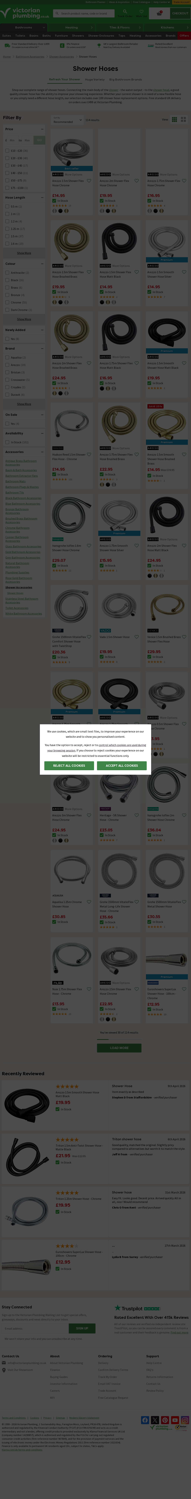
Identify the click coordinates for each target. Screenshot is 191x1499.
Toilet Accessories (16, 608)
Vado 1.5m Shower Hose (115, 637)
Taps (121, 35)
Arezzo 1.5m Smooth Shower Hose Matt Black (162, 365)
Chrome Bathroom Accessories (17, 529)
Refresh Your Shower (64, 79)
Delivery (103, 1363)
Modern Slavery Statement (84, 1417)
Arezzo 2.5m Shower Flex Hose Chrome (115, 991)
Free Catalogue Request (113, 1398)
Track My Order (107, 1377)
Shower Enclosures (101, 35)
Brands (170, 35)
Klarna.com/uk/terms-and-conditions (22, 1449)
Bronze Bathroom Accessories (17, 511)
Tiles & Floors (125, 27)
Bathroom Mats (15, 481)
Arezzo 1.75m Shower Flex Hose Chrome (163, 183)
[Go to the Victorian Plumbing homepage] (25, 13)
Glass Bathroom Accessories (23, 546)
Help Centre (162, 2)
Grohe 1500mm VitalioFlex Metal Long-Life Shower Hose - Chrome (116, 906)
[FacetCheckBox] (7, 150)
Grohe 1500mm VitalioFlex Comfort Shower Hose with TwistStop (69, 641)
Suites (6, 35)
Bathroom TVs (14, 492)
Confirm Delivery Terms (113, 1370)
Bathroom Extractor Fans (21, 476)
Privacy (47, 1417)
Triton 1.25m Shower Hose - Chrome (78, 1199)
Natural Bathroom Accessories (17, 565)
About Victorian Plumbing (66, 1363)
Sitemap (60, 1417)
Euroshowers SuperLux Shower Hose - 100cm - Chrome (161, 993)
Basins (33, 35)
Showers (78, 35)
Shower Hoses (88, 56)
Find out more (179, 1332)
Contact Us (153, 1384)
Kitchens (175, 27)
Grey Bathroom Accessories (22, 557)
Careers (55, 1390)
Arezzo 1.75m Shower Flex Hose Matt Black (116, 365)
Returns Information (159, 1377)
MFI (52, 1398)
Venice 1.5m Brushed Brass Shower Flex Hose (164, 639)
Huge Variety (95, 79)
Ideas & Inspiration (119, 2)
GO (39, 140)
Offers (184, 35)
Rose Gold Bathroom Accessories (18, 580)
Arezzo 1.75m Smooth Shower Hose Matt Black (115, 726)
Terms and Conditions (14, 1417)
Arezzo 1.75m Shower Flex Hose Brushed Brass (116, 457)
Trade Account (182, 2)
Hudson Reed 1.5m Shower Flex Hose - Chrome (68, 457)
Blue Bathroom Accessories (22, 503)
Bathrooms (31, 27)
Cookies (34, 1417)
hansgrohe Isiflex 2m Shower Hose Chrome (161, 817)
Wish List (141, 13)
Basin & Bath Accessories (21, 470)
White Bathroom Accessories (23, 613)
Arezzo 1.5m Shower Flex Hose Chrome (68, 183)
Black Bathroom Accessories (23, 498)
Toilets (20, 35)
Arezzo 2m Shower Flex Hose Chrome (114, 183)
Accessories (153, 35)
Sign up (82, 1328)
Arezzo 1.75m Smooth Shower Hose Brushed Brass (66, 728)
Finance (55, 1370)
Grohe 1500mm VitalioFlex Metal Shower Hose (164, 904)
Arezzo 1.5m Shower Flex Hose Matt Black (115, 274)
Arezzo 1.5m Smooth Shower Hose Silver (160, 274)
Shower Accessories (18, 587)
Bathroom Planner (96, 2)
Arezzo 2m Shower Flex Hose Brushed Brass (67, 365)
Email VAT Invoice (109, 1384)
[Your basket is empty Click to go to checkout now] (170, 13)
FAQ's (149, 1370)
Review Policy (155, 1390)
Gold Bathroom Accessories (22, 552)
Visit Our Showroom (20, 1370)
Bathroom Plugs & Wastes (22, 487)
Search (57, 13)
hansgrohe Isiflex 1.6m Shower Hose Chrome (66, 548)
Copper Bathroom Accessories (17, 539)
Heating (79, 27)
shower (113, 90)
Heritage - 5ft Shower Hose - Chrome (113, 817)
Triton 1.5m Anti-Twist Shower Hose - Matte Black (79, 1147)
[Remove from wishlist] (89, 181)
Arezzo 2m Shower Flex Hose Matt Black (162, 548)
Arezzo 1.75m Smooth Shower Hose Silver (114, 548)
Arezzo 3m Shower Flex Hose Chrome (67, 817)
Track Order (125, 13)
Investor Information (63, 1384)
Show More (24, 253)
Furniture (61, 35)
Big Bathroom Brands (125, 79)
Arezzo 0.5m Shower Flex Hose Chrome (163, 726)
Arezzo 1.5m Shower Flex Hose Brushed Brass (68, 274)
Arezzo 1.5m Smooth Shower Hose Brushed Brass (161, 459)
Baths (46, 35)
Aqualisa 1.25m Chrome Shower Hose (67, 904)
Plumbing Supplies (17, 572)
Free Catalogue (141, 2)
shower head (161, 90)
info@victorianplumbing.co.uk (27, 1363)
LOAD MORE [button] (119, 1048)
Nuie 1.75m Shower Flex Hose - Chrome (67, 991)
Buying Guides (59, 1377)
